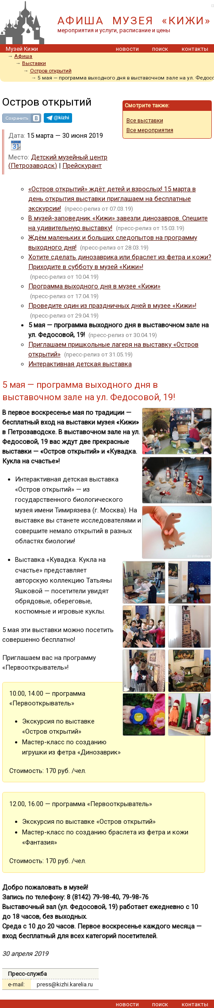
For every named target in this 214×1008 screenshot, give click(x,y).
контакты (195, 48)
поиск (160, 48)
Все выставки (144, 120)
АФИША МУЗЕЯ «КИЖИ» (134, 20)
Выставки (34, 63)
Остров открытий (51, 71)
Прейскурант (82, 166)
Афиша (23, 56)
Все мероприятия (149, 130)
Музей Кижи (22, 48)
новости (127, 48)
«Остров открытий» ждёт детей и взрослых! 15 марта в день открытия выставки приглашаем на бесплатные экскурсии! (112, 198)
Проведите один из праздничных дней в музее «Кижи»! (112, 306)
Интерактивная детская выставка (80, 364)
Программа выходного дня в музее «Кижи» (94, 286)
